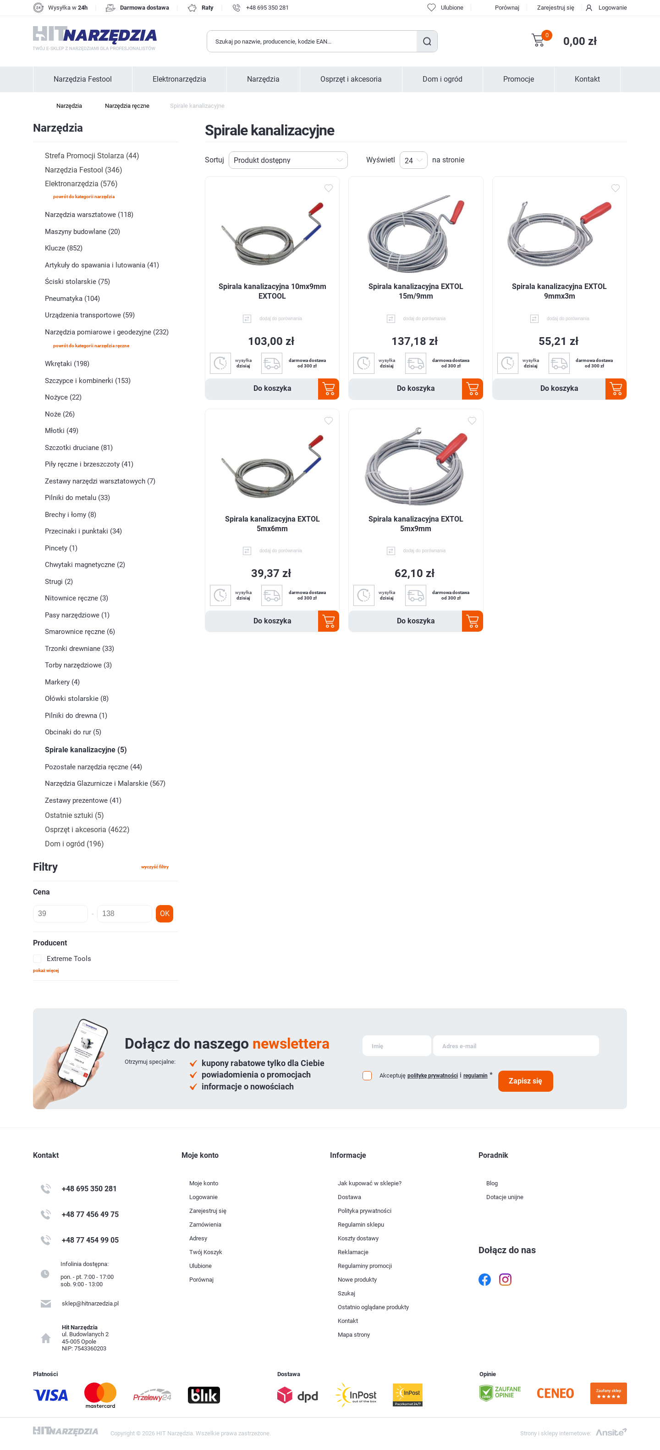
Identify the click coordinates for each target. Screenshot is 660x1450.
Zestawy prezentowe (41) (83, 800)
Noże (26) (60, 414)
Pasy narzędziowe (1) (77, 615)
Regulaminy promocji (365, 1265)
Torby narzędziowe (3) (78, 665)
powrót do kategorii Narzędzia (84, 196)
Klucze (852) (63, 248)
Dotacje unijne (504, 1197)
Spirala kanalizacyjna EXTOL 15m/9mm (415, 291)
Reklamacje (353, 1252)
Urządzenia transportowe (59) (90, 315)
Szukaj (427, 41)
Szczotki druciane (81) (79, 448)
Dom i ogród (442, 79)
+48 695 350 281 (267, 7)
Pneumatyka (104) (72, 298)
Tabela (607, 160)
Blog (492, 1183)
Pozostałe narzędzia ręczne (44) (93, 767)
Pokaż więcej (46, 970)
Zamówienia (205, 1224)
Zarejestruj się (555, 7)
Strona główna (37, 106)
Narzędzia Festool (83, 79)
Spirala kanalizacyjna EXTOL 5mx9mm (415, 524)
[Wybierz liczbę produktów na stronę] (414, 160)
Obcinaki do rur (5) (73, 732)
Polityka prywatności (364, 1210)
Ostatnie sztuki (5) (74, 815)
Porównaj (507, 7)
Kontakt (587, 79)
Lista (622, 160)
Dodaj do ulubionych (328, 188)
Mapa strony (354, 1334)
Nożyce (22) (63, 397)
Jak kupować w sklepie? (370, 1183)
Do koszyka (272, 388)
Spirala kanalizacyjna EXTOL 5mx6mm (272, 524)
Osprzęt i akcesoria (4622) (87, 829)
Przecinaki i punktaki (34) (83, 531)
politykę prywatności (432, 1075)
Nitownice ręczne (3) (76, 598)
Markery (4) (62, 682)
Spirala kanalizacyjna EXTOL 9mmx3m (559, 291)
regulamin (475, 1075)
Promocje (518, 79)
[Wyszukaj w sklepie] (312, 41)
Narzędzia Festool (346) (83, 170)
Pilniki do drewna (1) (76, 715)
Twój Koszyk (205, 1252)
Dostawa (349, 1197)
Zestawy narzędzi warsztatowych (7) (100, 481)
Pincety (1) (61, 548)
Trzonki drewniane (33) (79, 648)
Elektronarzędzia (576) (81, 183)
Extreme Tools (69, 959)
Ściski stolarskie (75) (77, 282)
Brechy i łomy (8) (70, 515)
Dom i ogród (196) (74, 843)
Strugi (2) (59, 582)
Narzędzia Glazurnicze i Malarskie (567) (105, 783)
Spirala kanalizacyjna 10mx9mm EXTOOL (272, 291)
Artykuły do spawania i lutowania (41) (102, 265)
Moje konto (203, 1183)
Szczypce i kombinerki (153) (88, 381)
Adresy (198, 1238)
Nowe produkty (357, 1279)
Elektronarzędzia (179, 79)
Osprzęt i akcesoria (351, 79)
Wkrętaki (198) (67, 364)
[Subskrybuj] (397, 1045)
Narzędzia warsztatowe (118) (89, 215)
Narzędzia (263, 79)
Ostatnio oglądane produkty (373, 1307)
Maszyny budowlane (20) (82, 232)
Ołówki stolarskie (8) (77, 698)
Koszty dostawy (358, 1238)
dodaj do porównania (280, 318)
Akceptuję (393, 1075)
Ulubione (200, 1265)
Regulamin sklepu (361, 1224)
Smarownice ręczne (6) (80, 632)
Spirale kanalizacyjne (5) (86, 749)
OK (165, 913)
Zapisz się (525, 1081)
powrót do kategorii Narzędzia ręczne (91, 345)
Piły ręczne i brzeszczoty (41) (89, 464)
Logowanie (613, 7)
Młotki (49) (61, 431)
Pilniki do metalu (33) (77, 498)
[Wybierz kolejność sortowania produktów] (288, 160)
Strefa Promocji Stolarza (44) (92, 155)
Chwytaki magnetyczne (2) (85, 565)
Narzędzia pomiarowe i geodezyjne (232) (107, 332)
